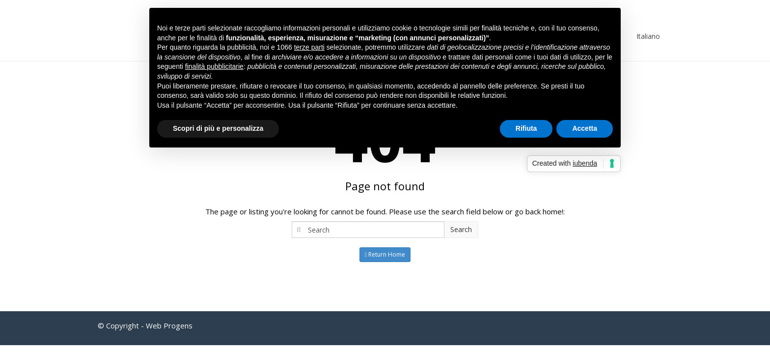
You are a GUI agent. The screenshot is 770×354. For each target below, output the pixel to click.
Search (461, 229)
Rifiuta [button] (526, 128)
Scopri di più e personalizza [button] (218, 128)
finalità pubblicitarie (214, 66)
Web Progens (169, 325)
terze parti (309, 47)
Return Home (385, 254)
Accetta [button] (584, 128)
